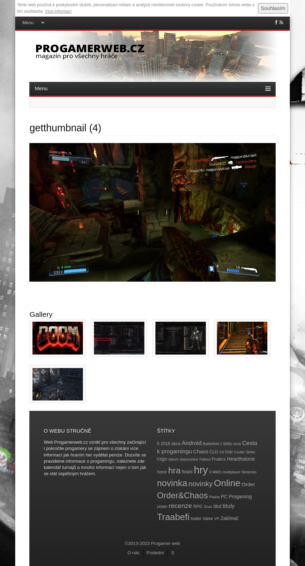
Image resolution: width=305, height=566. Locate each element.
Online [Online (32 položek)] (227, 483)
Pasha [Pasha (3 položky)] (214, 497)
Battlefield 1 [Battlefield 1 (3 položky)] (212, 444)
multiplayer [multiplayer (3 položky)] (232, 472)
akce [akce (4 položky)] (175, 443)
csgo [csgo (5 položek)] (162, 459)
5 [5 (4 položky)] (158, 443)
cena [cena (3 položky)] (237, 444)
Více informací (58, 11)
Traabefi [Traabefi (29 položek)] (173, 517)
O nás (133, 552)
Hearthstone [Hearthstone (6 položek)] (241, 459)
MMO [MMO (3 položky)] (216, 472)
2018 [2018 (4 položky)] (165, 443)
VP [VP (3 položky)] (216, 519)
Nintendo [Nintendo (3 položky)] (249, 472)
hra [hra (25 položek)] (174, 470)
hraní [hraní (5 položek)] (187, 471)
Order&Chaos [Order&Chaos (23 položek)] (182, 495)
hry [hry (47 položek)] (201, 469)
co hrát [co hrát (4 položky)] (225, 452)
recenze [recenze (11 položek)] (180, 505)
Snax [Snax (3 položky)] (208, 506)
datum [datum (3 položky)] (173, 459)
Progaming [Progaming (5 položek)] (240, 496)
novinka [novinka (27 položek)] (172, 483)
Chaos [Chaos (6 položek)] (200, 451)
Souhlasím (273, 8)
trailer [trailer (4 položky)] (196, 518)
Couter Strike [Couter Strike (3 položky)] (244, 452)
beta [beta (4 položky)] (227, 443)
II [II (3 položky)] (210, 472)
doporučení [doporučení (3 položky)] (189, 459)
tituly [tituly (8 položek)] (229, 506)
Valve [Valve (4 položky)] (208, 518)
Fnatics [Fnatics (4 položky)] (219, 459)
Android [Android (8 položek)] (192, 443)
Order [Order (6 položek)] (248, 484)
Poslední (155, 552)
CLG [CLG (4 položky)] (213, 452)
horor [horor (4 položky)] (162, 472)
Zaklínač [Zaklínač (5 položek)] (229, 518)
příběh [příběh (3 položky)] (162, 506)
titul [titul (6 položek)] (217, 506)
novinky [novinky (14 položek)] (200, 484)
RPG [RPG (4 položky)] (197, 506)
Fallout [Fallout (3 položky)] (204, 459)
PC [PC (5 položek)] (224, 496)
